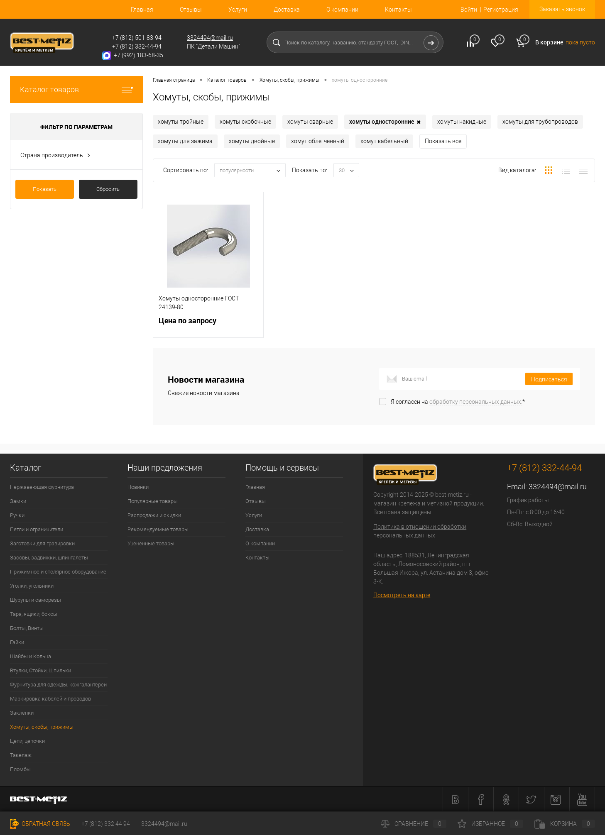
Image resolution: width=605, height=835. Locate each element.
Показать (44, 189)
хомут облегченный (317, 141)
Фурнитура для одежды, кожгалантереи (58, 684)
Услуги (237, 9)
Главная (142, 9)
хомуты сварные (310, 121)
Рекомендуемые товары (158, 529)
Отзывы (191, 9)
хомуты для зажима (185, 141)
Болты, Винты (27, 628)
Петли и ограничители (36, 529)
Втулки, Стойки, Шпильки (40, 670)
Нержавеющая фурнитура (42, 487)
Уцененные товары (150, 543)
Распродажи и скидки (154, 515)
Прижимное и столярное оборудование (58, 572)
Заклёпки (22, 713)
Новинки (138, 487)
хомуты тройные (180, 121)
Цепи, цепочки (27, 741)
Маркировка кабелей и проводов (50, 699)
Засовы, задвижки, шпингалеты (49, 557)
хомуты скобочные (245, 121)
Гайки (17, 642)
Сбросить (108, 189)
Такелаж (21, 755)
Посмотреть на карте (401, 595)
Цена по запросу (208, 325)
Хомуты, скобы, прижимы (41, 727)
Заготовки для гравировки (42, 543)
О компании (342, 9)
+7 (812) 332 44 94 (105, 823)
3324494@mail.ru (210, 37)
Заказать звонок (562, 9)
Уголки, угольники (32, 586)
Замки (18, 501)
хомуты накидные (461, 121)
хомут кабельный (384, 141)
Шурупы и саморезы (35, 600)
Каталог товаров (76, 89)
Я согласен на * (458, 401)
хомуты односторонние (385, 122)
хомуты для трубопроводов (540, 121)
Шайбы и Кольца (30, 656)
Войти (468, 9)
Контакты (398, 9)
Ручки (17, 515)
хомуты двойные (252, 141)
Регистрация (500, 9)
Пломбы (20, 769)
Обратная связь (40, 823)
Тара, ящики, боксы (33, 614)
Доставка (287, 9)
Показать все (443, 141)
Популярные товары (152, 501)
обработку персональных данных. (475, 401)
